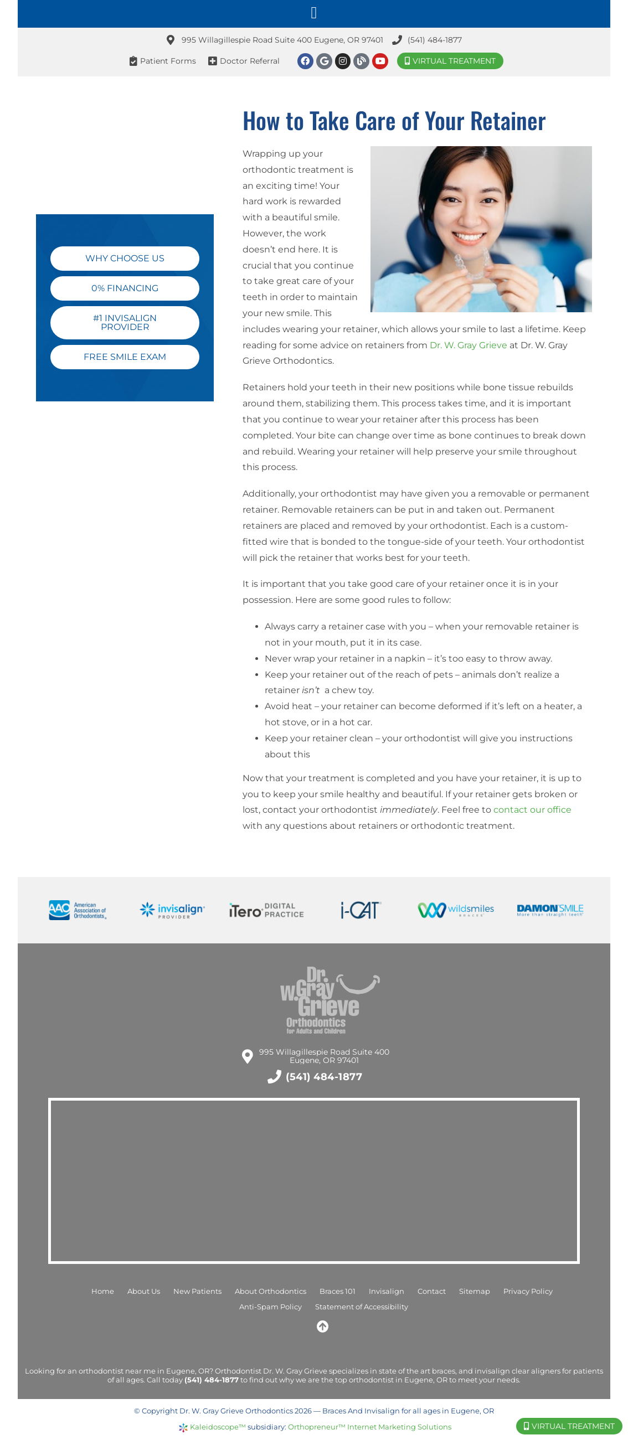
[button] (314, 12)
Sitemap (474, 1291)
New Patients (197, 1291)
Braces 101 (338, 1291)
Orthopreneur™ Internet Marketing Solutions (369, 1427)
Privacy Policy (528, 1291)
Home (102, 1291)
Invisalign (386, 1291)
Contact (432, 1291)
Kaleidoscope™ (218, 1427)
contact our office (532, 809)
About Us (143, 1291)
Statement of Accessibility (361, 1307)
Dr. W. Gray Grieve (468, 345)
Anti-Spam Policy (270, 1307)
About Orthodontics (270, 1291)
